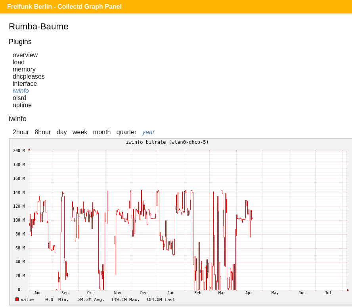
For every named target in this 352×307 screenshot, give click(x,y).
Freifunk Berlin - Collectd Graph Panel (64, 6)
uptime (22, 105)
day (62, 132)
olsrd (20, 98)
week (80, 132)
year (148, 132)
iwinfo (21, 90)
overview (25, 55)
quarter (127, 132)
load (19, 62)
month (102, 132)
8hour (42, 132)
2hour (21, 132)
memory (24, 69)
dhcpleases (29, 76)
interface (25, 83)
